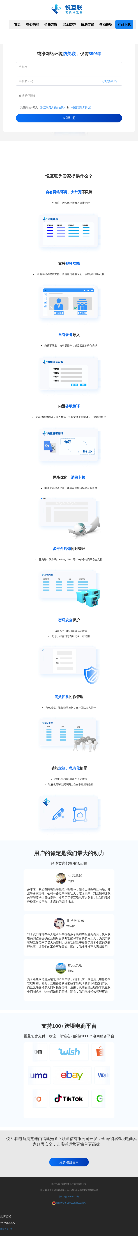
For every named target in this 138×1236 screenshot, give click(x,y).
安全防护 (69, 24)
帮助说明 (105, 24)
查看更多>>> (6, 1229)
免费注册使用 (69, 1162)
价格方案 (50, 24)
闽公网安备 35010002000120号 (71, 1203)
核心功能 (32, 24)
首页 (17, 24)
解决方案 (87, 24)
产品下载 (124, 24)
